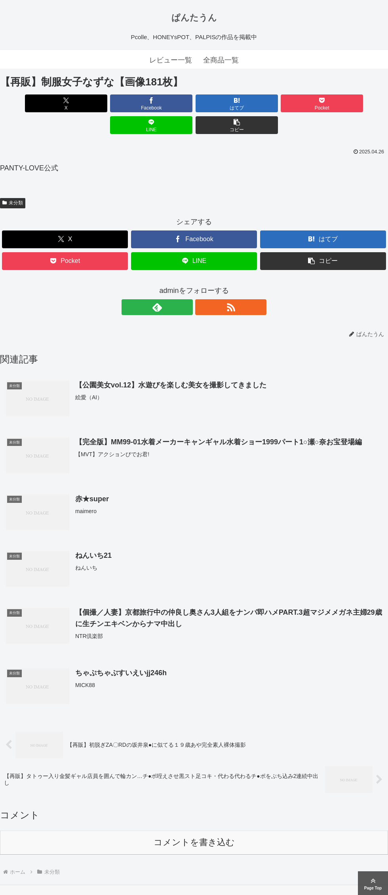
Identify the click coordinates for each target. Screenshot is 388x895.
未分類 (12, 181)
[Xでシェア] (31, 103)
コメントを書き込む (194, 822)
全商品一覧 (221, 60)
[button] (357, 103)
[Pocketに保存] (227, 103)
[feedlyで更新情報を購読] (185, 285)
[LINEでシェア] (292, 103)
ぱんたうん (194, 18)
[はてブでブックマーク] (161, 103)
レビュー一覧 (170, 60)
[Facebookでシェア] (96, 103)
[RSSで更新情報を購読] (203, 285)
